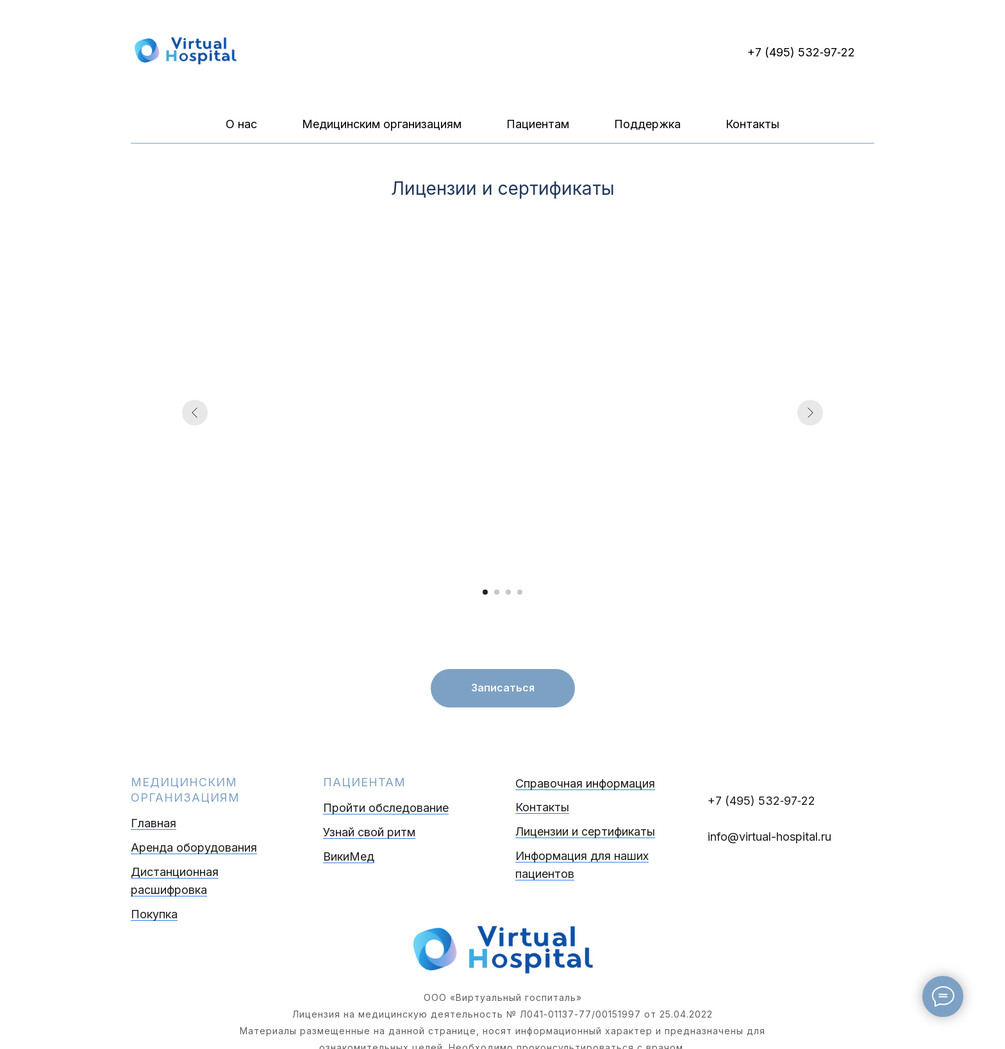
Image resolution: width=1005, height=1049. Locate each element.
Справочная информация (585, 783)
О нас (241, 124)
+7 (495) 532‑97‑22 (801, 52)
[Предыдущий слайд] (195, 412)
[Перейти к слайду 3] (508, 592)
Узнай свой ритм (369, 832)
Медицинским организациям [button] (381, 124)
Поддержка (647, 124)
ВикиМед (348, 856)
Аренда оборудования (194, 847)
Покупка (154, 914)
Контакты (752, 124)
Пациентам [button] (537, 124)
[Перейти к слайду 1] (485, 592)
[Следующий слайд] (810, 412)
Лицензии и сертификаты (585, 831)
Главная (153, 823)
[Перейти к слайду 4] (519, 592)
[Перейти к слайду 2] (496, 592)
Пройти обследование (386, 807)
